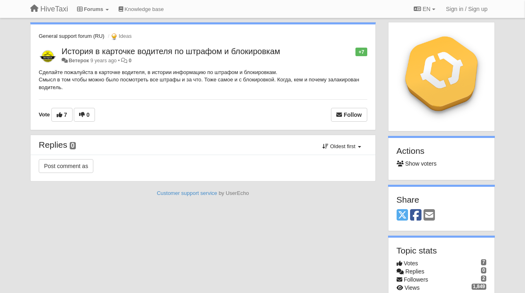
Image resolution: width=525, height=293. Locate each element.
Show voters (417, 163)
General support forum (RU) (71, 36)
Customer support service (187, 193)
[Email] (429, 215)
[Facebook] (415, 215)
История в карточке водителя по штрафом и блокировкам (171, 51)
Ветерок (78, 60)
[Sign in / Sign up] (467, 9)
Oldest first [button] (341, 146)
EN (424, 9)
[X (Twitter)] (402, 215)
